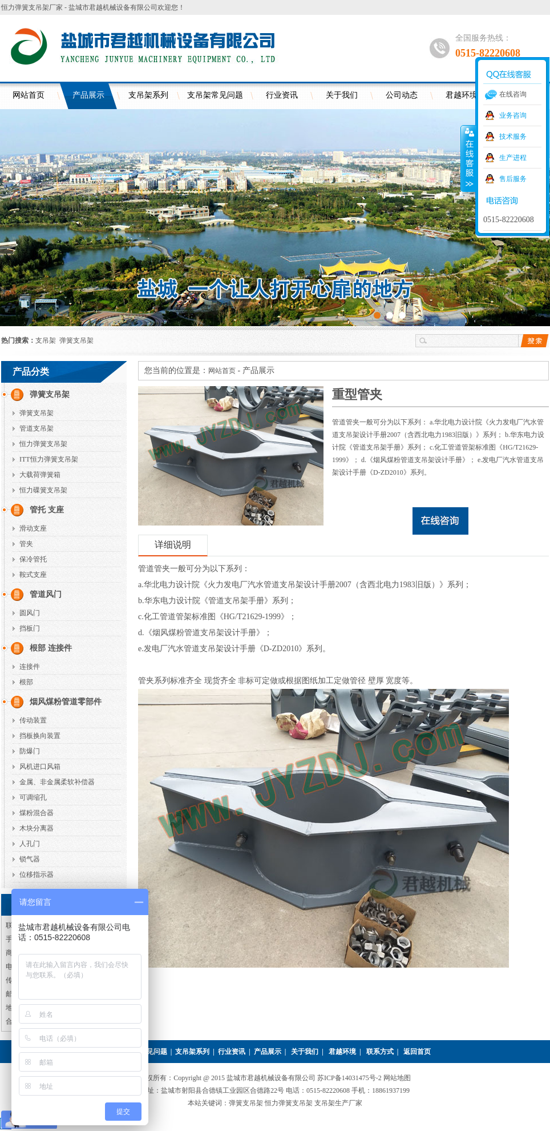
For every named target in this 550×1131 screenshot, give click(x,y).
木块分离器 (36, 828)
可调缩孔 (33, 797)
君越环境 (342, 1052)
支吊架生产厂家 (338, 1103)
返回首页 (417, 1052)
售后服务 (513, 179)
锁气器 (29, 859)
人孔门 (29, 844)
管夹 (26, 544)
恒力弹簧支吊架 (43, 444)
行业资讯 (282, 95)
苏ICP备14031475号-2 (350, 1078)
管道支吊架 (36, 428)
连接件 (29, 667)
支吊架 (45, 340)
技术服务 (513, 137)
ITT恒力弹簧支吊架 (48, 459)
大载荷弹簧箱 (39, 475)
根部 (26, 682)
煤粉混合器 (36, 813)
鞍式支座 (33, 575)
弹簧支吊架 (76, 340)
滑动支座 (33, 528)
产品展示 (88, 95)
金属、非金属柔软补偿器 (57, 782)
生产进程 (513, 158)
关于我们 (342, 95)
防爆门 (29, 751)
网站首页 (29, 95)
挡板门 (29, 628)
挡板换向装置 (39, 736)
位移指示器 (36, 875)
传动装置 (33, 720)
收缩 (468, 158)
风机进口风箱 (39, 767)
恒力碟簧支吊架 (43, 490)
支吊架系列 (148, 95)
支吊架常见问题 (215, 95)
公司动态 (402, 95)
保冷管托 (33, 559)
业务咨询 (513, 115)
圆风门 (29, 613)
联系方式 (380, 1052)
